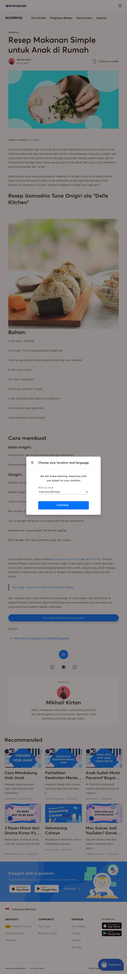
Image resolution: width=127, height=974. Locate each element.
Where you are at (45, 488)
